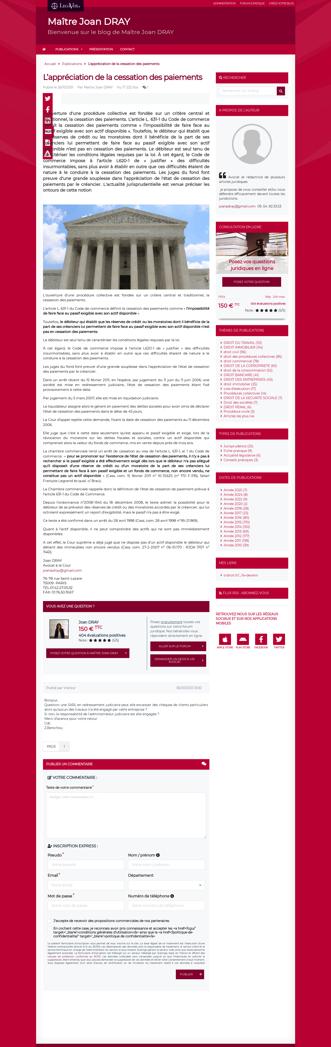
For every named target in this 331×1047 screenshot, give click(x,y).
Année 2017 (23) (236, 513)
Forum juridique (252, 3)
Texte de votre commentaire (69, 788)
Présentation (101, 49)
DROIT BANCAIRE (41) (241, 375)
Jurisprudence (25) (238, 446)
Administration (224, 3)
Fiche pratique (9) (238, 451)
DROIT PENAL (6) (237, 407)
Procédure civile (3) (239, 411)
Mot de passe (60, 896)
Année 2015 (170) (237, 522)
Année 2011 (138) (236, 541)
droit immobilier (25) (240, 384)
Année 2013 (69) (236, 531)
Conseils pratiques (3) (241, 460)
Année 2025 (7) (235, 490)
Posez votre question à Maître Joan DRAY (90, 653)
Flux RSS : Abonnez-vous (246, 593)
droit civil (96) (235, 352)
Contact (127, 49)
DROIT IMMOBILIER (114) (243, 347)
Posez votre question (252, 282)
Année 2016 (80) (236, 518)
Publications (66, 49)
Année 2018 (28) (236, 508)
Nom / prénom (144, 855)
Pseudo (55, 855)
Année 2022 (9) (236, 499)
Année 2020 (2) (236, 504)
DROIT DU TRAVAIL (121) (243, 343)
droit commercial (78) (241, 361)
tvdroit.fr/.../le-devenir (241, 575)
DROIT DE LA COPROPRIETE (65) (250, 366)
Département (141, 875)
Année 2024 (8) (236, 495)
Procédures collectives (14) (245, 393)
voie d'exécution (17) (240, 389)
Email (53, 875)
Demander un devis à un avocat (180, 660)
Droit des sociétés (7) (241, 402)
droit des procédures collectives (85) (253, 357)
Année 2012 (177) (237, 536)
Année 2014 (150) (237, 527)
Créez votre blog (281, 3)
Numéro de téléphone (151, 896)
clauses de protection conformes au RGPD (74, 956)
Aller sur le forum (182, 646)
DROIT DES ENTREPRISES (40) (248, 379)
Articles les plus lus (239, 416)
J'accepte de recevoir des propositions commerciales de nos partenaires (111, 921)
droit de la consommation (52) (248, 370)
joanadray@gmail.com (62, 570)
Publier (192, 974)
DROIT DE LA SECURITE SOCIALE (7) (253, 398)
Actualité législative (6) (242, 455)
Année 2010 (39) (236, 545)
